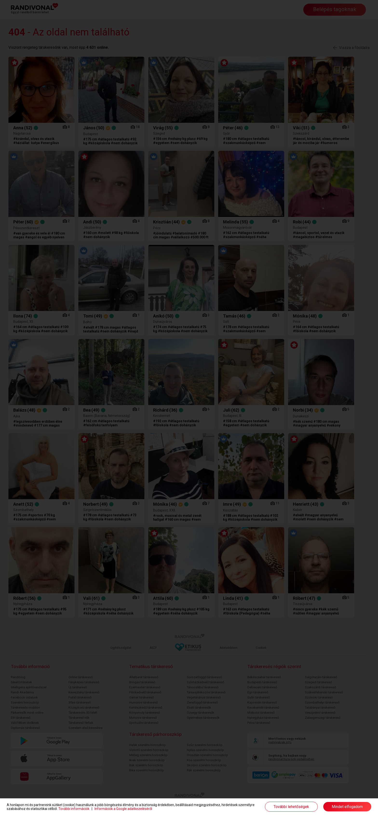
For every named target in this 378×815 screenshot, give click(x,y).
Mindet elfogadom (347, 806)
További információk (73, 809)
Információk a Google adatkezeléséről (123, 809)
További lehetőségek (291, 806)
